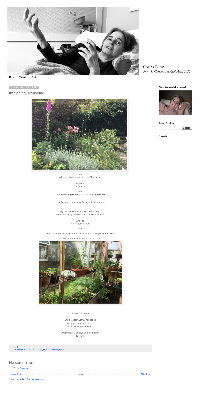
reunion (46, 350)
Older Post (145, 374)
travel (61, 350)
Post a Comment (21, 368)
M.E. (26, 350)
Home (12, 77)
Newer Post (15, 374)
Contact (35, 77)
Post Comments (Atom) (33, 379)
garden (20, 350)
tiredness (54, 350)
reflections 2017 (35, 350)
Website (23, 77)
